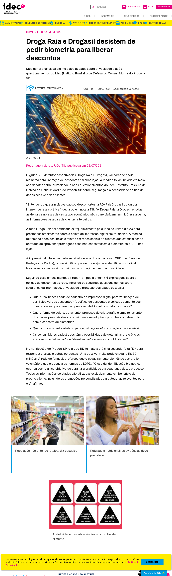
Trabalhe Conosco (17, 544)
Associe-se (164, 6)
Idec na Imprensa (51, 31)
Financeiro (79, 23)
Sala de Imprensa (17, 540)
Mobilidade (127, 23)
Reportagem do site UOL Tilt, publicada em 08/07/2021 (64, 165)
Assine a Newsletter (58, 544)
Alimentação (13, 23)
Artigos (50, 535)
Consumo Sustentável (38, 23)
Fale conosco (131, 7)
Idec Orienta (93, 539)
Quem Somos (14, 522)
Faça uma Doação (136, 527)
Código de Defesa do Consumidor (99, 524)
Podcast (51, 549)
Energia (60, 23)
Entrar (148, 7)
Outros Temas (157, 23)
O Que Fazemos (16, 527)
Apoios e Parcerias (18, 531)
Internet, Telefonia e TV (102, 23)
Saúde (141, 23)
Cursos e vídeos (95, 530)
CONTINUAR (152, 562)
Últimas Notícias (55, 527)
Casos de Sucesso (97, 552)
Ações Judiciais (95, 548)
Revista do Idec (55, 531)
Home (30, 31)
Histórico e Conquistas (20, 535)
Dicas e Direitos (95, 535)
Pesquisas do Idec (97, 543)
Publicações (53, 540)
